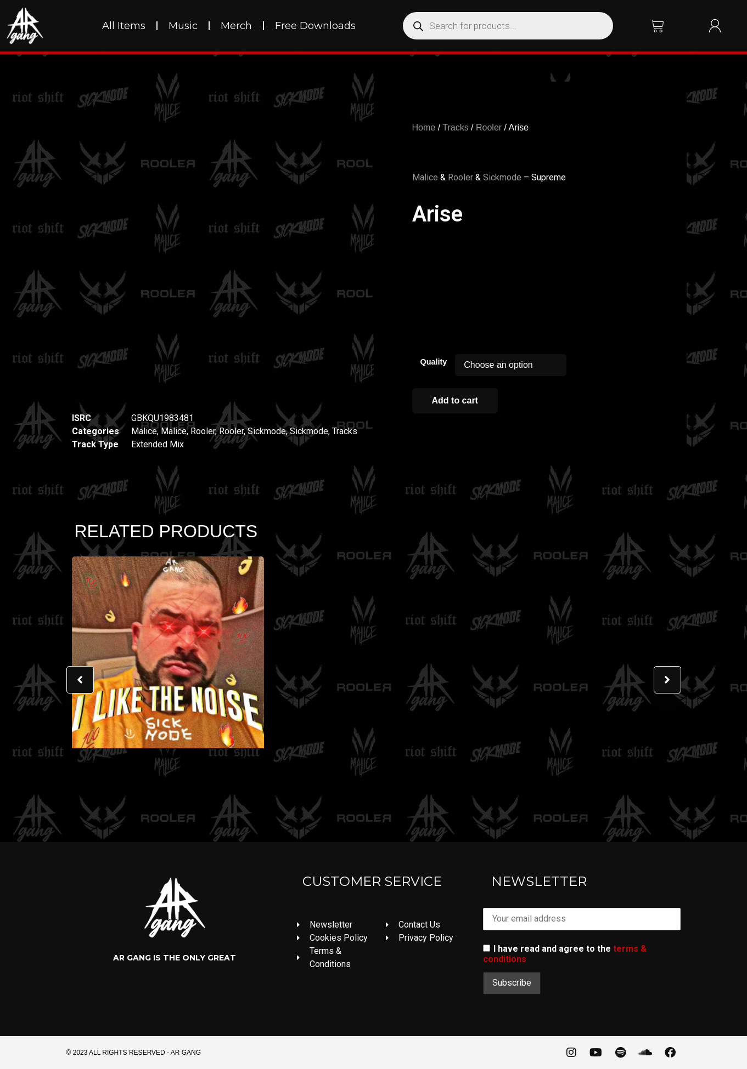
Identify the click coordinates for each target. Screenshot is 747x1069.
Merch (236, 26)
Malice (144, 431)
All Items (123, 26)
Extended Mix (157, 444)
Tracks (344, 431)
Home (424, 127)
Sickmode (267, 431)
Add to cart (455, 400)
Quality (433, 362)
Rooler (202, 431)
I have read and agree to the (565, 953)
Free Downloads (315, 26)
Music (183, 26)
